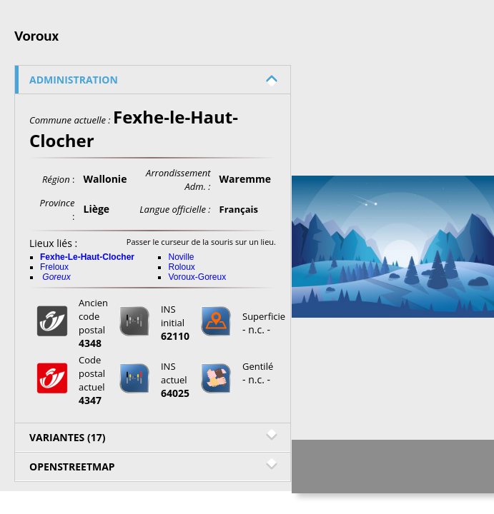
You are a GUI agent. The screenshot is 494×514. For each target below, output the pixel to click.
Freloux (54, 267)
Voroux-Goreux (197, 277)
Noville (181, 257)
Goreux (56, 277)
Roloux (181, 267)
